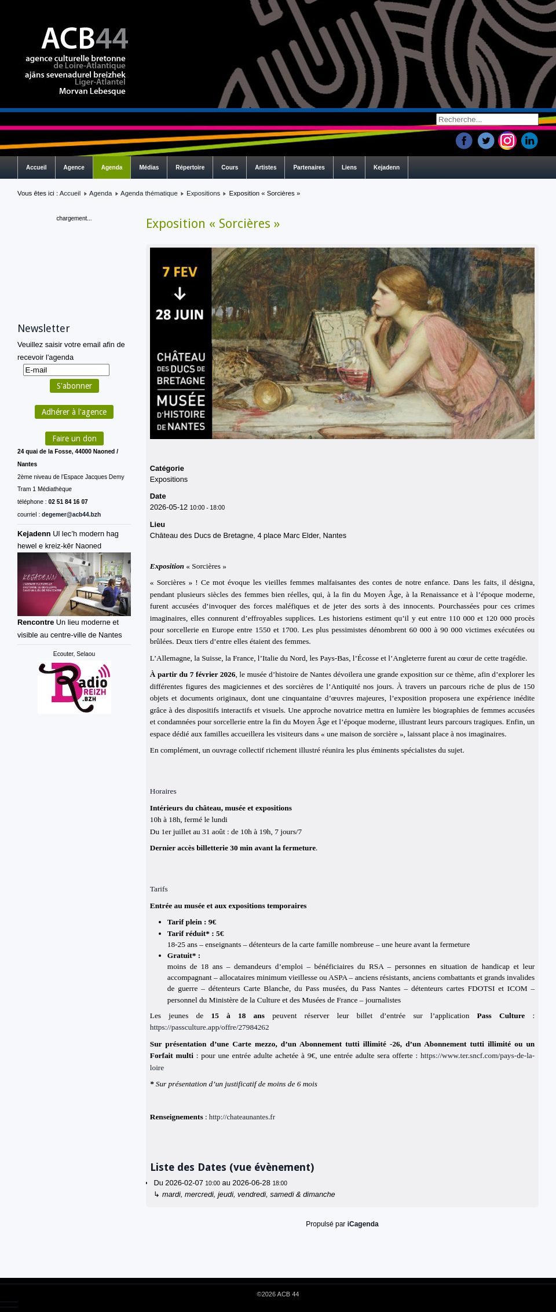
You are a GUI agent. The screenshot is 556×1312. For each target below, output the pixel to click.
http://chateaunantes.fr (242, 1117)
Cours (229, 167)
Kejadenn (387, 167)
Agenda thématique (149, 193)
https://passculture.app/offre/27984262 (209, 1027)
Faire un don (74, 438)
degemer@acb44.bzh (71, 514)
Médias (149, 167)
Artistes (265, 167)
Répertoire (189, 167)
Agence (74, 167)
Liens (349, 167)
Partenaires (308, 167)
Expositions (203, 193)
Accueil (36, 167)
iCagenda (363, 1224)
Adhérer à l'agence (74, 412)
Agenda (112, 167)
